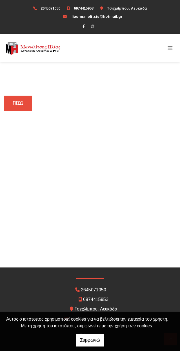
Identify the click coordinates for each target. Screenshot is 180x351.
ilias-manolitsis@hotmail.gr (96, 16)
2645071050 (50, 8)
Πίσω (18, 103)
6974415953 (84, 8)
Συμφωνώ (90, 340)
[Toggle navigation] (170, 48)
